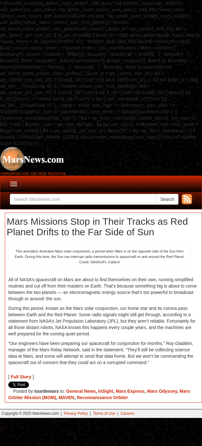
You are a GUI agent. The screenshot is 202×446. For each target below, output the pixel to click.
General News (81, 391)
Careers (127, 413)
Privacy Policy (76, 413)
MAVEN (66, 397)
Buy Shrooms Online (1, 427)
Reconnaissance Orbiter (102, 397)
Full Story (21, 376)
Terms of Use (104, 413)
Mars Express (130, 391)
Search (167, 199)
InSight (105, 391)
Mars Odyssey (162, 391)
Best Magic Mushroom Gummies (6, 427)
